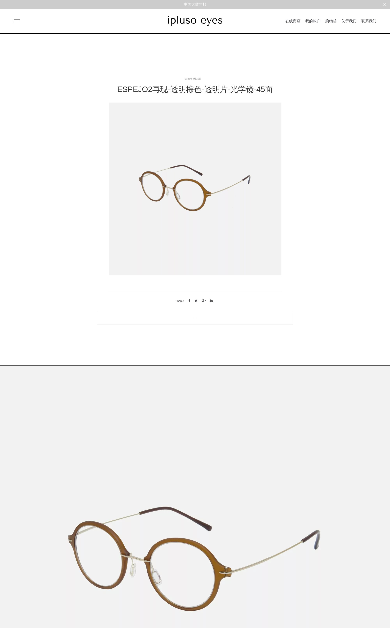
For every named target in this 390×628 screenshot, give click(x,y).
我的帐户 (312, 21)
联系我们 (368, 21)
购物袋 (331, 21)
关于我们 (348, 21)
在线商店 (292, 21)
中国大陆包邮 (195, 4)
